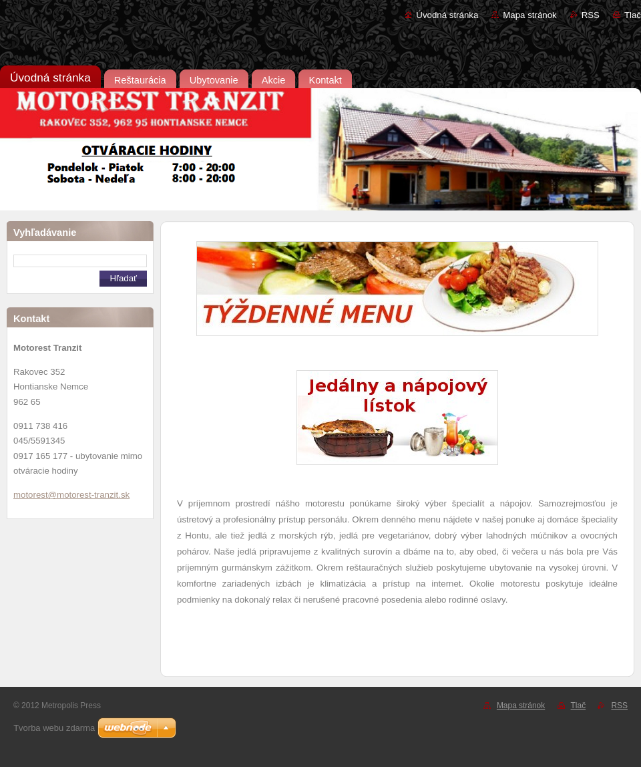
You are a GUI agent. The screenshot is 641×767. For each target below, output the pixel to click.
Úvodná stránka (447, 15)
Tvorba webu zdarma (54, 728)
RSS (591, 15)
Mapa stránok (529, 15)
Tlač (632, 15)
